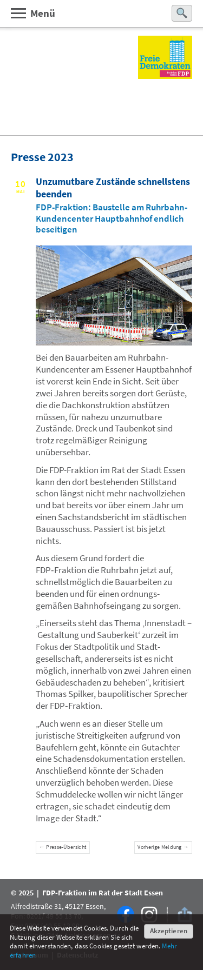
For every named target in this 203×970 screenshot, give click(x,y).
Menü (32, 12)
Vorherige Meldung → (162, 847)
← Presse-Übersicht (62, 847)
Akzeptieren (168, 930)
